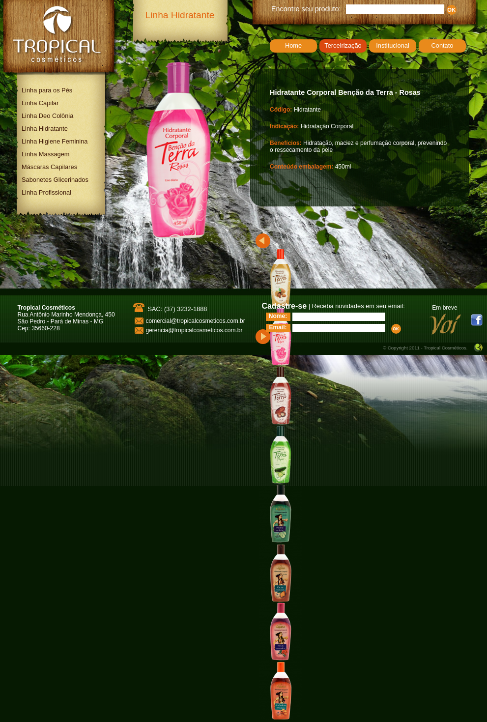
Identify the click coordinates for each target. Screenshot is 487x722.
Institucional (392, 45)
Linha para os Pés (47, 90)
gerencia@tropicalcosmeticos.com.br (194, 330)
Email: (277, 327)
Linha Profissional (46, 192)
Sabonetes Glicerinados (55, 179)
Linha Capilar (40, 103)
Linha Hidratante (45, 128)
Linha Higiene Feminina (54, 141)
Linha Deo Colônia (47, 115)
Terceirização (342, 45)
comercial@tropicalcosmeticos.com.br (195, 321)
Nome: (278, 316)
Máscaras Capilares (49, 167)
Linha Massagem (45, 154)
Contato (442, 45)
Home (293, 45)
